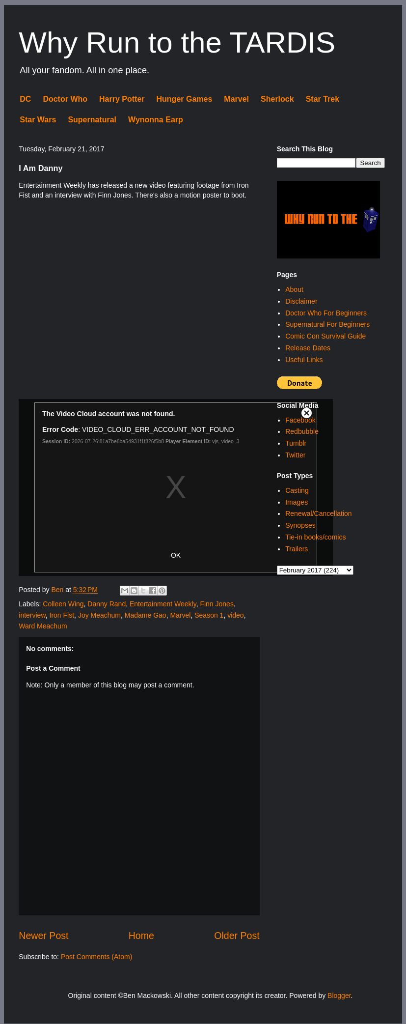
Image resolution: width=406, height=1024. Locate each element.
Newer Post (43, 935)
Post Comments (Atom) (96, 957)
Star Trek (322, 99)
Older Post (237, 935)
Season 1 (208, 615)
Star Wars (38, 119)
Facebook (300, 420)
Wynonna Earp (155, 119)
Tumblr (295, 443)
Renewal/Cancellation (318, 513)
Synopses (300, 525)
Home (141, 935)
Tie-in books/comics (315, 537)
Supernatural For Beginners (327, 324)
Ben (58, 590)
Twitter (295, 455)
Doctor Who (65, 99)
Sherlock (277, 99)
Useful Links (304, 360)
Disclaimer (301, 301)
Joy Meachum (99, 615)
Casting (296, 490)
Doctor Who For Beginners (326, 313)
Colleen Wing (63, 604)
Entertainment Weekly (163, 604)
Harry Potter (121, 99)
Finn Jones (216, 604)
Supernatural (92, 119)
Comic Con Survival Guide (325, 336)
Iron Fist (62, 615)
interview (32, 615)
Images (296, 502)
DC (25, 99)
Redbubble (302, 431)
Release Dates (307, 348)
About (294, 289)
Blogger (339, 995)
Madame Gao (145, 615)
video (235, 615)
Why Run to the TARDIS (177, 42)
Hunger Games (185, 99)
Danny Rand (106, 604)
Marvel (236, 99)
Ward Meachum (43, 626)
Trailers (296, 549)
